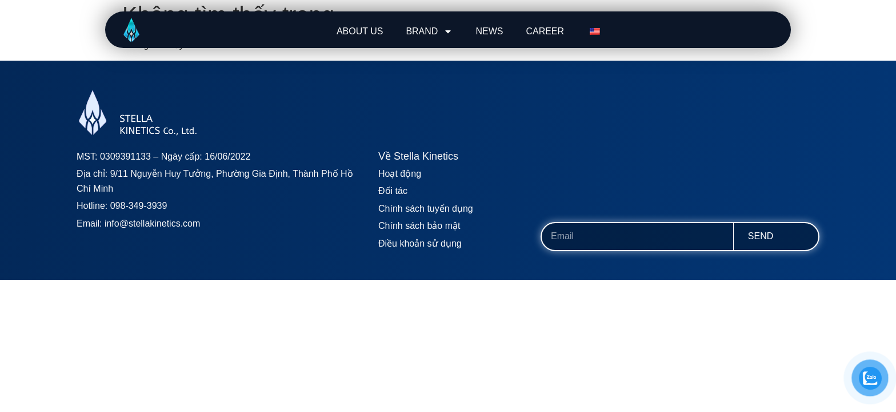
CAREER (545, 31)
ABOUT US (360, 31)
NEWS (489, 31)
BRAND (429, 31)
